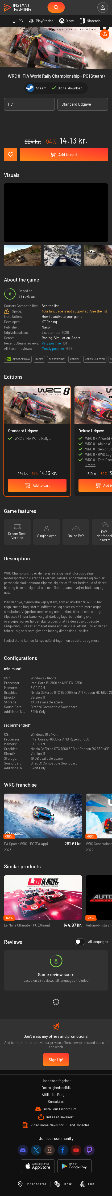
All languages (91, 941)
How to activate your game (62, 316)
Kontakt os (56, 1101)
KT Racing (49, 322)
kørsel (75, 359)
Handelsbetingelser (56, 1081)
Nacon (47, 327)
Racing (47, 338)
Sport (76, 338)
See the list (50, 306)
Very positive (52, 343)
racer (39, 359)
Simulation (62, 338)
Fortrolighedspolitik (56, 1088)
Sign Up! (56, 1059)
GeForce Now (21, 359)
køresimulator (95, 359)
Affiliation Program (56, 1094)
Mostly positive (53, 348)
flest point (57, 359)
